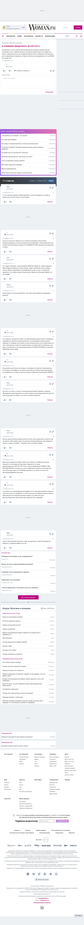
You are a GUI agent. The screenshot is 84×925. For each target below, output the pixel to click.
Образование (22, 759)
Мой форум (11, 36)
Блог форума (22, 801)
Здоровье (53, 754)
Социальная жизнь (24, 757)
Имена (66, 772)
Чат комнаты (8, 754)
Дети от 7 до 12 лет (69, 761)
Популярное (28, 36)
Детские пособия (69, 775)
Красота (22, 780)
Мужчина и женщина (39, 757)
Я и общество (23, 754)
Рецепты (6, 784)
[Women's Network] (42, 841)
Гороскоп (7, 798)
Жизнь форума (24, 798)
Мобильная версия (43, 879)
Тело (20, 787)
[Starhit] (37, 846)
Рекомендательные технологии (42, 902)
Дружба (36, 759)
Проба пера (52, 791)
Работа (21, 761)
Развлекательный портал (25, 803)
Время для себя (54, 782)
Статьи (78, 27)
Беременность (53, 763)
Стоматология (53, 761)
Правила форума (41, 830)
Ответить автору (6, 75)
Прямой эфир (50, 36)
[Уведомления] (81, 36)
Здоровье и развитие (70, 768)
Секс (35, 761)
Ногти (20, 789)
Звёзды (67, 780)
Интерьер (6, 787)
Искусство (52, 784)
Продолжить (49, 92)
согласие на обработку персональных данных (36, 815)
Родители (36, 766)
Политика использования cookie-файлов (22, 833)
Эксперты (39, 36)
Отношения (5, 43)
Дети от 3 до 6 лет (69, 759)
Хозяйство (6, 782)
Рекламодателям (44, 833)
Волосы (21, 784)
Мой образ (38, 780)
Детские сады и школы (70, 770)
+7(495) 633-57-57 (44, 900)
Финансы (21, 763)
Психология (52, 759)
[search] (71, 36)
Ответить (50, 201)
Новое (19, 36)
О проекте (17, 830)
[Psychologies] (57, 845)
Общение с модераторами (25, 806)
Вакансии (71, 833)
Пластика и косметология (25, 791)
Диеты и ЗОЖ (53, 766)
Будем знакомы (53, 793)
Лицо (20, 782)
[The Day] (19, 845)
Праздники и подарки (55, 789)
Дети (66, 754)
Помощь (27, 830)
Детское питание (69, 766)
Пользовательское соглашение (60, 830)
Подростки (67, 763)
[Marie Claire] (46, 845)
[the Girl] (66, 845)
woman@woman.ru (43, 898)
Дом (5, 780)
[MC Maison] (28, 845)
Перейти (51, 180)
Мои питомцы (7, 789)
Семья (36, 763)
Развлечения (54, 780)
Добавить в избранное (23, 70)
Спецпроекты (59, 833)
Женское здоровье (54, 757)
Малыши (67, 757)
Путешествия (53, 787)
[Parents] (73, 846)
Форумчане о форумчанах (25, 808)
